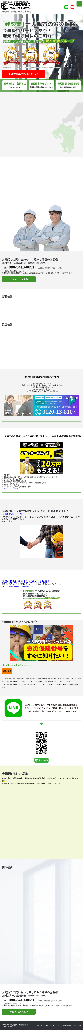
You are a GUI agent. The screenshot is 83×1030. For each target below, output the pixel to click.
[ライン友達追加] (66, 7)
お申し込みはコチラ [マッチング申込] (12, 514)
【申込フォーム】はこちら (11, 489)
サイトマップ (57, 1026)
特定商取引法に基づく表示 (72, 1026)
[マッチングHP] (41, 541)
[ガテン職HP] (41, 458)
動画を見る (7, 671)
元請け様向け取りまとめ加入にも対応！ (26, 581)
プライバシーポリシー (44, 1026)
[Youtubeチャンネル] (72, 7)
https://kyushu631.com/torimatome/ (19, 586)
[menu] (79, 4)
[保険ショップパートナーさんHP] (41, 405)
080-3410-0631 (21, 267)
